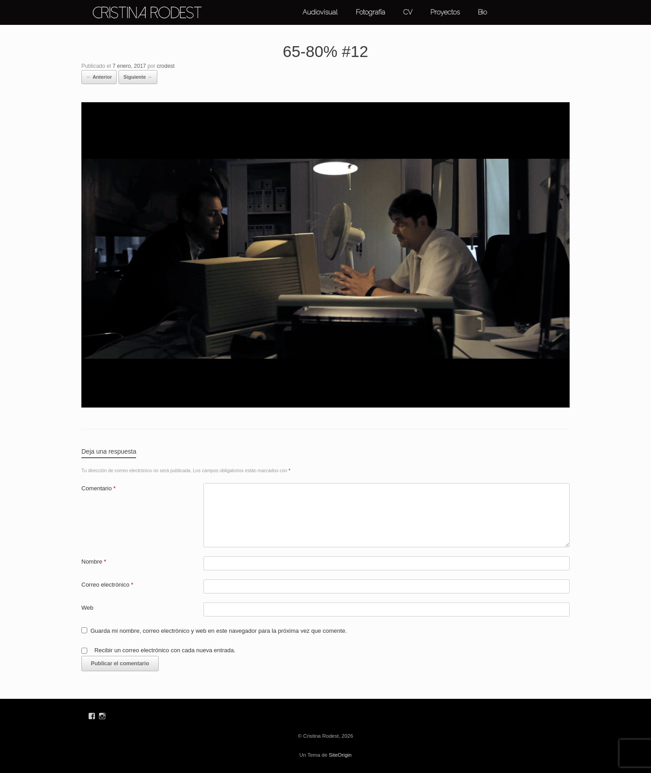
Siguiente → (137, 77)
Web (87, 607)
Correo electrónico (107, 584)
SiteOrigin (340, 755)
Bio (482, 12)
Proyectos (445, 12)
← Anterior (99, 77)
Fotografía (370, 12)
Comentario (98, 488)
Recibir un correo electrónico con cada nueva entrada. (165, 650)
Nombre (93, 561)
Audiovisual (320, 12)
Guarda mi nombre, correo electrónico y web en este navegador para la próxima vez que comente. (218, 630)
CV (407, 12)
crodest (166, 66)
